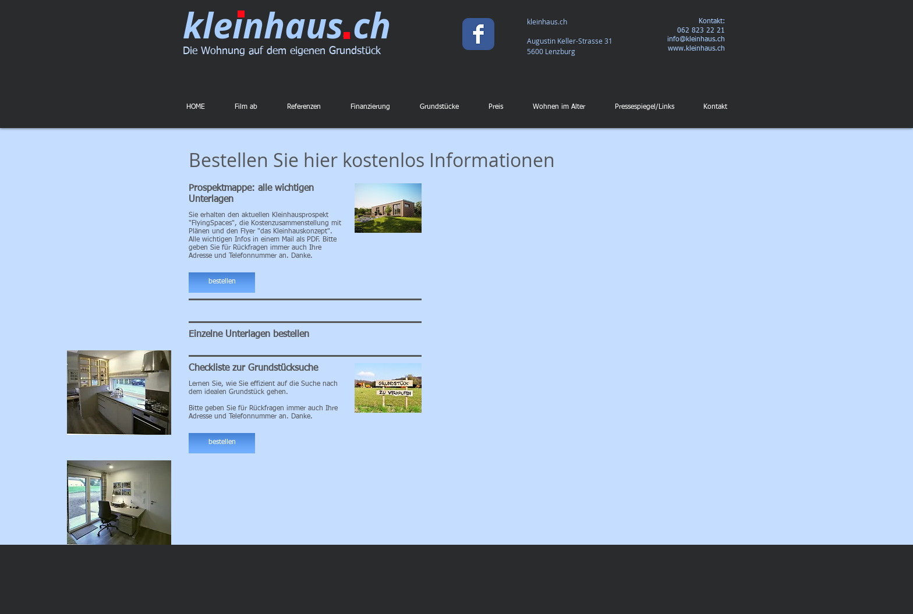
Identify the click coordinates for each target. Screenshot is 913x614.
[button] (222, 282)
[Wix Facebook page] (478, 34)
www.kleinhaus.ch (696, 48)
